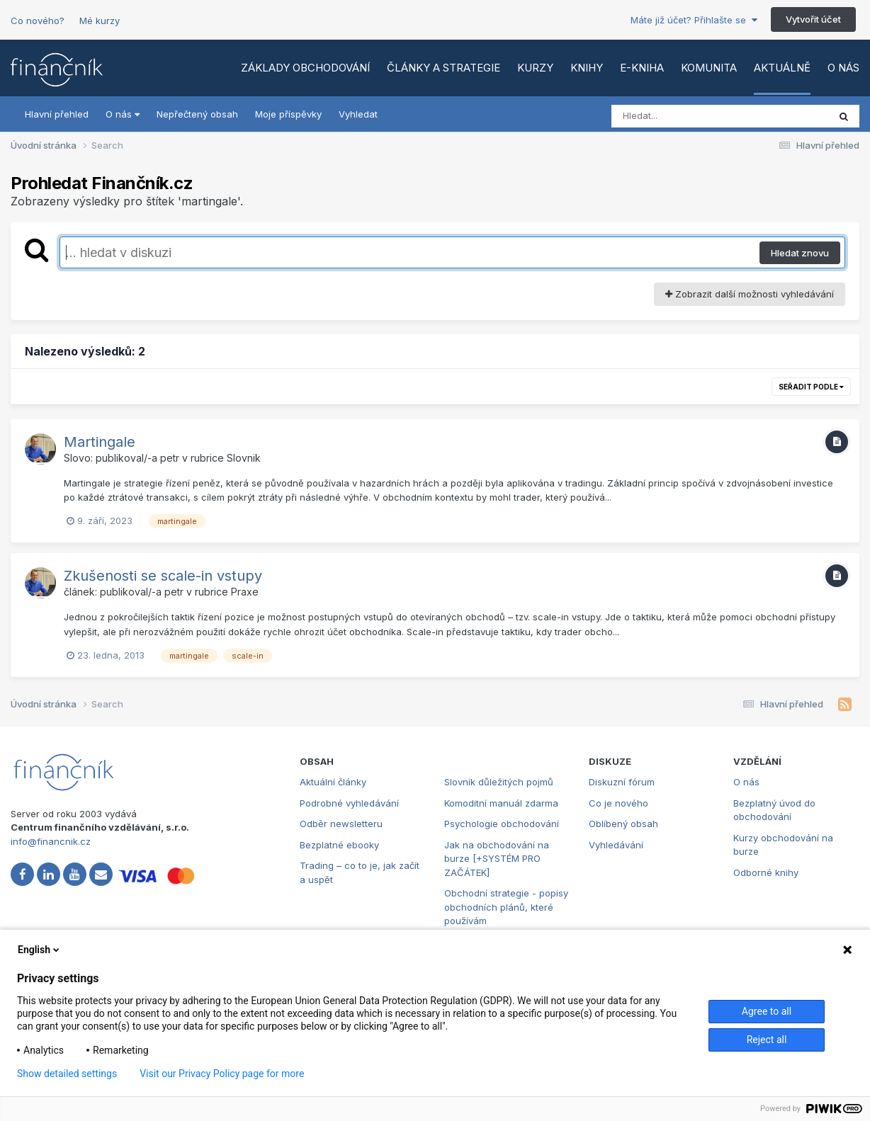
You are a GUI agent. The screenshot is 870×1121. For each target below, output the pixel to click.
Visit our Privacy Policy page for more (222, 1073)
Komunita (709, 67)
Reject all (767, 1039)
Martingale (99, 441)
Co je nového (618, 803)
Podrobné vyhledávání (349, 803)
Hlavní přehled (57, 114)
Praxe (245, 592)
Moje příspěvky (288, 114)
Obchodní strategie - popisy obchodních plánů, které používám (506, 906)
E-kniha (642, 67)
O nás (843, 67)
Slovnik (244, 458)
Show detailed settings (67, 1073)
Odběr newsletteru (341, 823)
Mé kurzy (99, 20)
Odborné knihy (765, 872)
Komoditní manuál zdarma (501, 803)
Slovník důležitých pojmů (498, 781)
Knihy (586, 67)
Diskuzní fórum (622, 781)
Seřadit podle (811, 386)
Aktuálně (782, 67)
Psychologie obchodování (501, 823)
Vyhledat (358, 114)
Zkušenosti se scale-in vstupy (163, 575)
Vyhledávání (616, 844)
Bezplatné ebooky (339, 844)
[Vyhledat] (692, 116)
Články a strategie (443, 67)
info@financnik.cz (51, 841)
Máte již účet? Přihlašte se (694, 19)
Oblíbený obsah (623, 823)
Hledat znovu (800, 252)
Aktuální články (333, 781)
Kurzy (535, 67)
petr (169, 458)
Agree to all (766, 1011)
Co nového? (37, 20)
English (40, 949)
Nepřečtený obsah (197, 114)
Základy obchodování (305, 67)
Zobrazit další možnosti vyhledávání (749, 294)
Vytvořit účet (813, 19)
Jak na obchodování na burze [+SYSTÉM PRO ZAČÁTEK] (496, 858)
